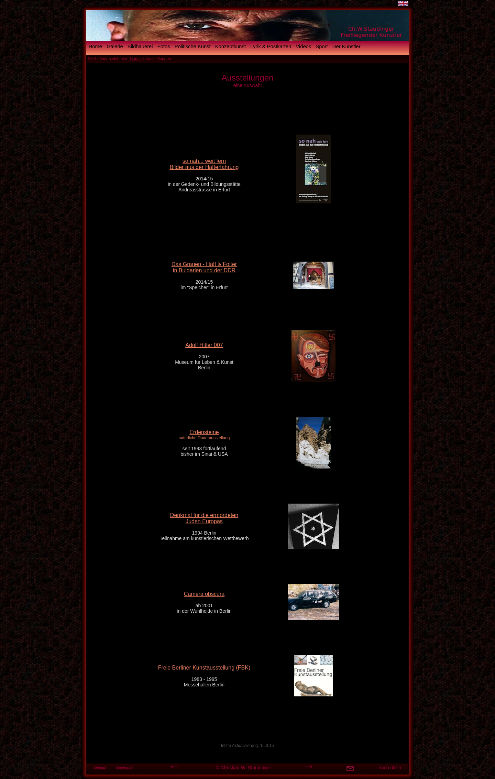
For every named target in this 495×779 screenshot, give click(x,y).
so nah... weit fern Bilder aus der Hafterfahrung (204, 164)
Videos (303, 46)
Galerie (115, 46)
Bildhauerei (140, 46)
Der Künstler (346, 46)
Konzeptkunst (230, 46)
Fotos (163, 46)
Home (95, 46)
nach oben (389, 767)
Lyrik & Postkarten (270, 46)
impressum (125, 767)
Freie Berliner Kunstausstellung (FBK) (204, 668)
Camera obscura (204, 594)
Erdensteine (204, 432)
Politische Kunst (193, 46)
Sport (322, 46)
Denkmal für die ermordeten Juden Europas (204, 518)
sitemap (100, 767)
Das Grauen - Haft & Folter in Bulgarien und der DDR (204, 267)
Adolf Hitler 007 (204, 345)
